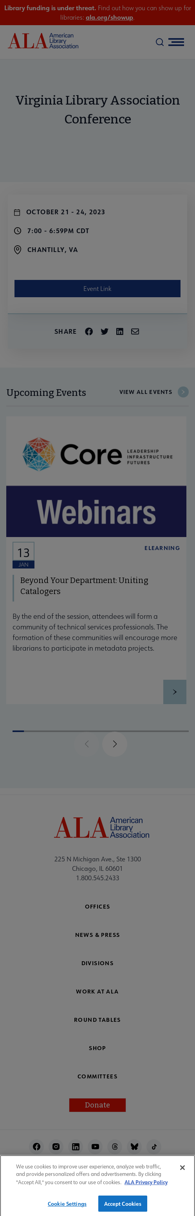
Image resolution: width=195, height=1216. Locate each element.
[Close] (182, 1170)
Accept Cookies (123, 1206)
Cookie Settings (67, 1206)
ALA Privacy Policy (146, 1185)
